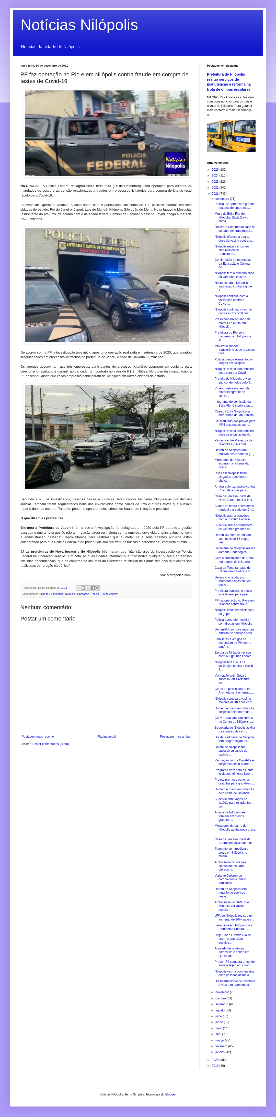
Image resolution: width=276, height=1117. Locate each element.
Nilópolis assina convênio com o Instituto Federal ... (234, 517)
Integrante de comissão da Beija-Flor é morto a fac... (234, 403)
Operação (83, 593)
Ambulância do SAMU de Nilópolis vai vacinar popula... (232, 906)
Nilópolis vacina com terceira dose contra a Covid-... (234, 370)
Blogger (170, 1094)
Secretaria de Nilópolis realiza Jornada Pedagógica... (235, 550)
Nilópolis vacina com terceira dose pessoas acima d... (234, 432)
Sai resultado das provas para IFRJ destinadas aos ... (235, 423)
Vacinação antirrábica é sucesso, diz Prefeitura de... (232, 679)
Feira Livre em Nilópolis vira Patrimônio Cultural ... (233, 927)
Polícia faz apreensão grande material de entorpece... (235, 205)
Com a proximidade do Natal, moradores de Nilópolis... (234, 559)
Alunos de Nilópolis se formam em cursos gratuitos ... (230, 816)
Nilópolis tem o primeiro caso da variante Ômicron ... (234, 274)
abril (218, 1034)
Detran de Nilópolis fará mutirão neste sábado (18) (234, 452)
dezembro (222, 199)
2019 (216, 1066)
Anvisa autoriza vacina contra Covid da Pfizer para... (235, 488)
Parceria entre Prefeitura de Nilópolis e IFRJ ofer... (233, 442)
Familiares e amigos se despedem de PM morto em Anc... (233, 642)
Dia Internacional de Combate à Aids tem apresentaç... (235, 983)
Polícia (95, 593)
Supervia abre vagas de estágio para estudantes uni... (233, 802)
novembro (222, 992)
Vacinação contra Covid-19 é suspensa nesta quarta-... (234, 762)
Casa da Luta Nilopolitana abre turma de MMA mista (234, 413)
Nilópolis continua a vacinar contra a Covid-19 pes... (233, 311)
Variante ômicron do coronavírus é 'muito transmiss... (230, 879)
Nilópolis (70, 593)
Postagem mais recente (38, 736)
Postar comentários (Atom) (50, 744)
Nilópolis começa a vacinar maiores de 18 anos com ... (235, 700)
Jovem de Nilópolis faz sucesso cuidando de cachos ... (231, 750)
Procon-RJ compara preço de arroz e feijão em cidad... (235, 963)
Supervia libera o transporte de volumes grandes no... (234, 527)
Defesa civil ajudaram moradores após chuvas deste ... (233, 581)
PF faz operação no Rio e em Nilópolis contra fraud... (235, 602)
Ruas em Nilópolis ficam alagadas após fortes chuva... (231, 476)
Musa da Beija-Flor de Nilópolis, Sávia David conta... (231, 217)
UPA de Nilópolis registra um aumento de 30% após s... (234, 917)
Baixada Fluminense (51, 593)
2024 (216, 175)
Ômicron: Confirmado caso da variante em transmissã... (235, 228)
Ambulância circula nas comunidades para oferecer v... (230, 866)
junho (219, 1022)
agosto (220, 1010)
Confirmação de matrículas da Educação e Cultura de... (233, 263)
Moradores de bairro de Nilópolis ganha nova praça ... (235, 829)
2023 (216, 181)
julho (219, 1016)
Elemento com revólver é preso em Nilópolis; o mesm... (232, 852)
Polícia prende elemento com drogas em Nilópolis (234, 361)
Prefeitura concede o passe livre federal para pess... (233, 592)
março (220, 1040)
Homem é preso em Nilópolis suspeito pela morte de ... (234, 710)
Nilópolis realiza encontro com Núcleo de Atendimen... (232, 250)
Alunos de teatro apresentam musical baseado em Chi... (235, 507)
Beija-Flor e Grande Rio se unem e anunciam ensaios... (233, 938)
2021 (216, 193)
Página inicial (107, 736)
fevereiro (221, 1046)
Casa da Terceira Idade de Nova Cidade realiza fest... (235, 498)
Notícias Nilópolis (79, 24)
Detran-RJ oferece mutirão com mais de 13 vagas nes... (233, 538)
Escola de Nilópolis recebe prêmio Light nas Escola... (234, 654)
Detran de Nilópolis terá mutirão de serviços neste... (231, 892)
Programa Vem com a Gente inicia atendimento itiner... (234, 771)
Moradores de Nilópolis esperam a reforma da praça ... (232, 463)
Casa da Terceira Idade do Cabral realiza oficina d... (233, 569)
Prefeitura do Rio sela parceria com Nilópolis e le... (233, 336)
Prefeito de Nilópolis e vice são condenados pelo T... (233, 380)
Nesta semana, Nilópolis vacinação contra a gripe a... (233, 286)
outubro (221, 998)
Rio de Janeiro (110, 593)
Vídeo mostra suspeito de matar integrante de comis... (232, 392)
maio (219, 1028)
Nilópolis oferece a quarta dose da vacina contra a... (234, 238)
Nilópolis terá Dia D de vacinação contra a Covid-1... (234, 665)
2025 (216, 169)
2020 (216, 1060)
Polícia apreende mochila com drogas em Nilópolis (233, 621)
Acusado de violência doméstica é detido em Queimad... (232, 952)
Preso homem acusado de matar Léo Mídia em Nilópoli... (232, 322)
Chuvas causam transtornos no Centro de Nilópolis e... (234, 719)
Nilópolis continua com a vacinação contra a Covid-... (231, 299)
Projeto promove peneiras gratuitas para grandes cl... (235, 781)
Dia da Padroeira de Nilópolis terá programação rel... (234, 739)
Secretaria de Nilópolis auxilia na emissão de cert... (235, 729)
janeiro (220, 1052)
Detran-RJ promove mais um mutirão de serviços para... (235, 631)
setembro (222, 1004)
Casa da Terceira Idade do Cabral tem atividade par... (234, 841)
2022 (216, 187)
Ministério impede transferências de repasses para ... (235, 349)
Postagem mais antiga (175, 736)
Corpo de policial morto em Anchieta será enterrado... (234, 690)
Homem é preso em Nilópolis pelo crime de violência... (234, 791)
